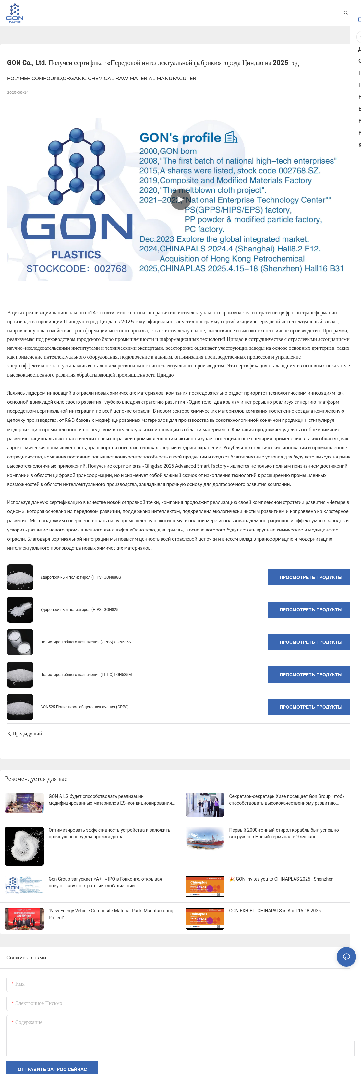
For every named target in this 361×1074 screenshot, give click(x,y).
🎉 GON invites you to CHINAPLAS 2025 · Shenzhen (281, 879)
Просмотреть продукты (311, 577)
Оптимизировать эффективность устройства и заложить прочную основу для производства (109, 833)
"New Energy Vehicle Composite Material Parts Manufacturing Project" (111, 914)
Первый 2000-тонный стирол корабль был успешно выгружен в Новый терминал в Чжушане (284, 833)
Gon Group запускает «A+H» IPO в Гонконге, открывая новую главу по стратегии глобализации (105, 882)
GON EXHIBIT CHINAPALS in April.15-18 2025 (275, 910)
